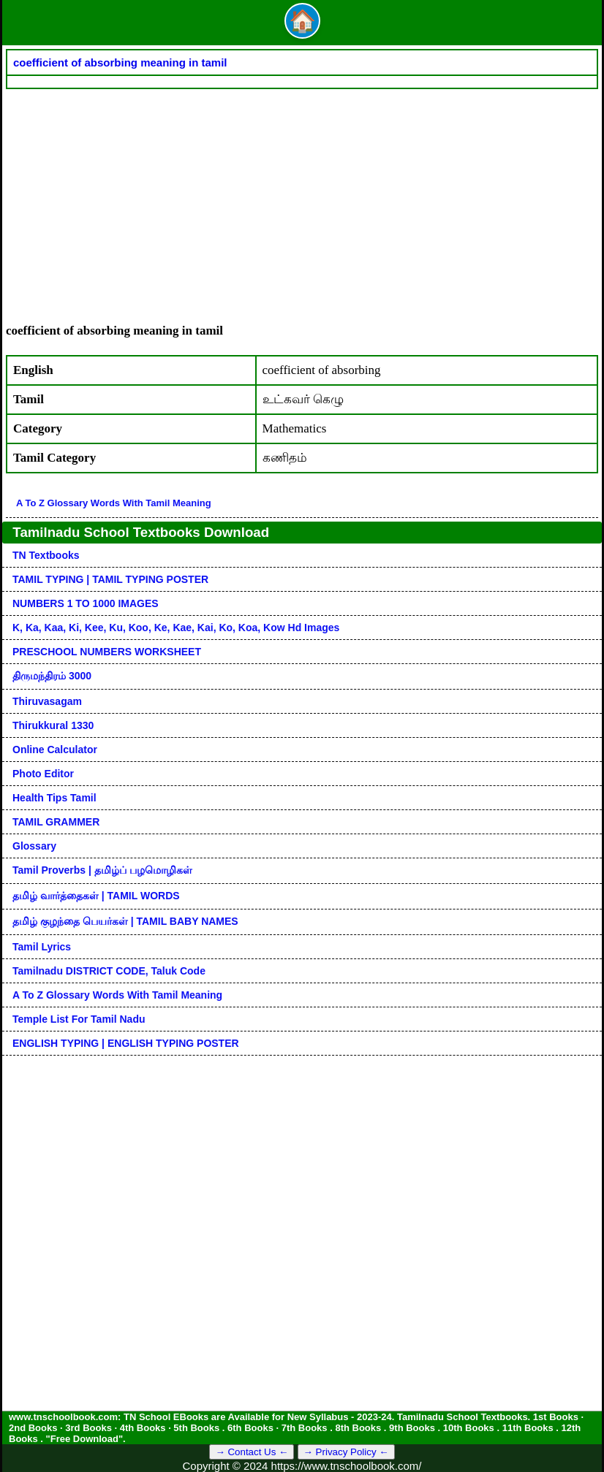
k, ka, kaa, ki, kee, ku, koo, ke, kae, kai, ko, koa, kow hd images (175, 627)
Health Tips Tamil (54, 798)
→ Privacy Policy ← (346, 1451)
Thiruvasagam (47, 701)
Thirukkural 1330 (53, 725)
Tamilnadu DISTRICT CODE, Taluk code (108, 971)
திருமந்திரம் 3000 (51, 676)
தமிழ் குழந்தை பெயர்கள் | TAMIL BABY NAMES (125, 921)
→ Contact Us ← (251, 1451)
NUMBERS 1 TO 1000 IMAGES (85, 603)
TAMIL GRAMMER (55, 822)
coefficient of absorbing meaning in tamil (120, 62)
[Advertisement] (302, 198)
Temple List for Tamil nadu (79, 1019)
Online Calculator (54, 749)
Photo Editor (43, 773)
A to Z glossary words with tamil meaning (113, 502)
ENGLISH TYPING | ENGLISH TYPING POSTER (125, 1043)
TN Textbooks (46, 555)
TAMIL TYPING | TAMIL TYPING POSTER (110, 579)
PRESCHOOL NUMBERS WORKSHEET (106, 651)
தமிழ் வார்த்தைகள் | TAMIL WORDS (96, 895)
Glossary (34, 846)
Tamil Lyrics (41, 947)
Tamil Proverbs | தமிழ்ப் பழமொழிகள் (102, 870)
